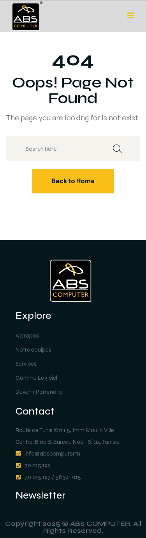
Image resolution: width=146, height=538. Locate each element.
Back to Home (73, 181)
